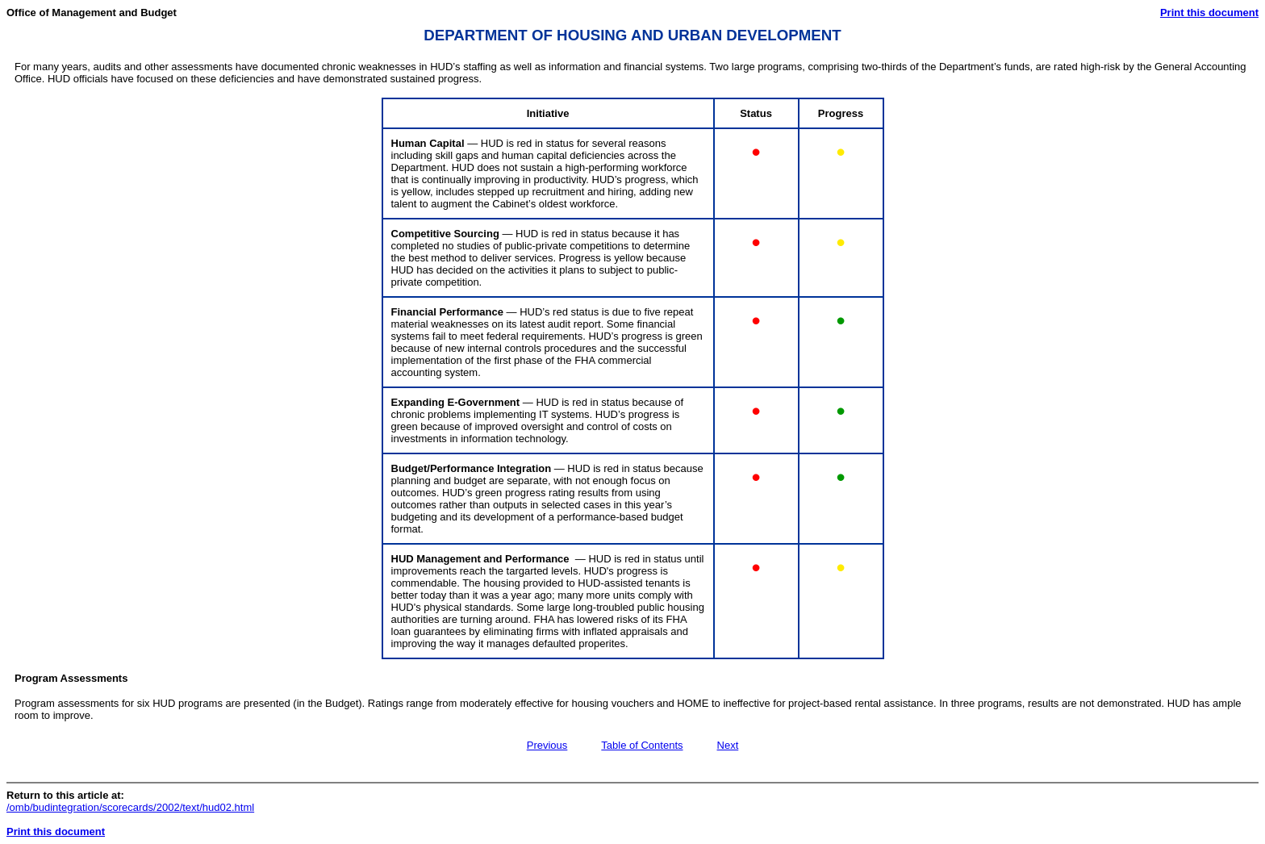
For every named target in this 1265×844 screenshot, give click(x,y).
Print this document (1209, 12)
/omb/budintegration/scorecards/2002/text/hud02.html (130, 807)
